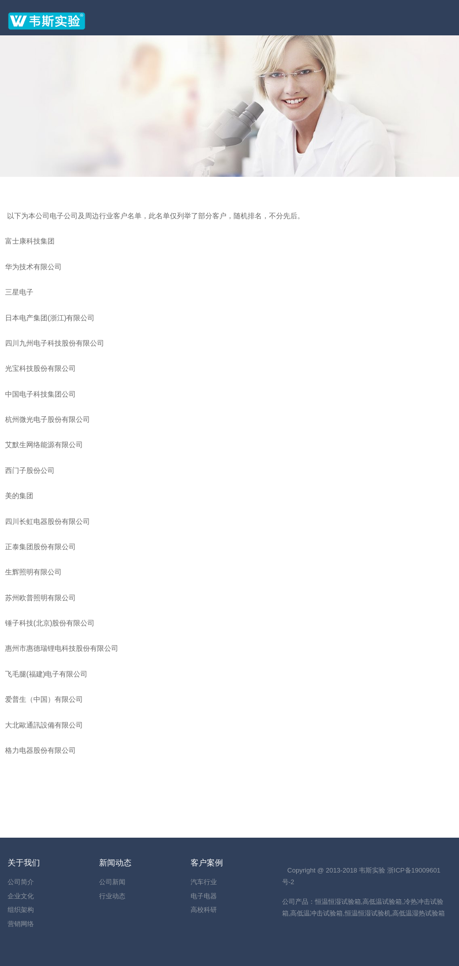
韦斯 (365, 870)
